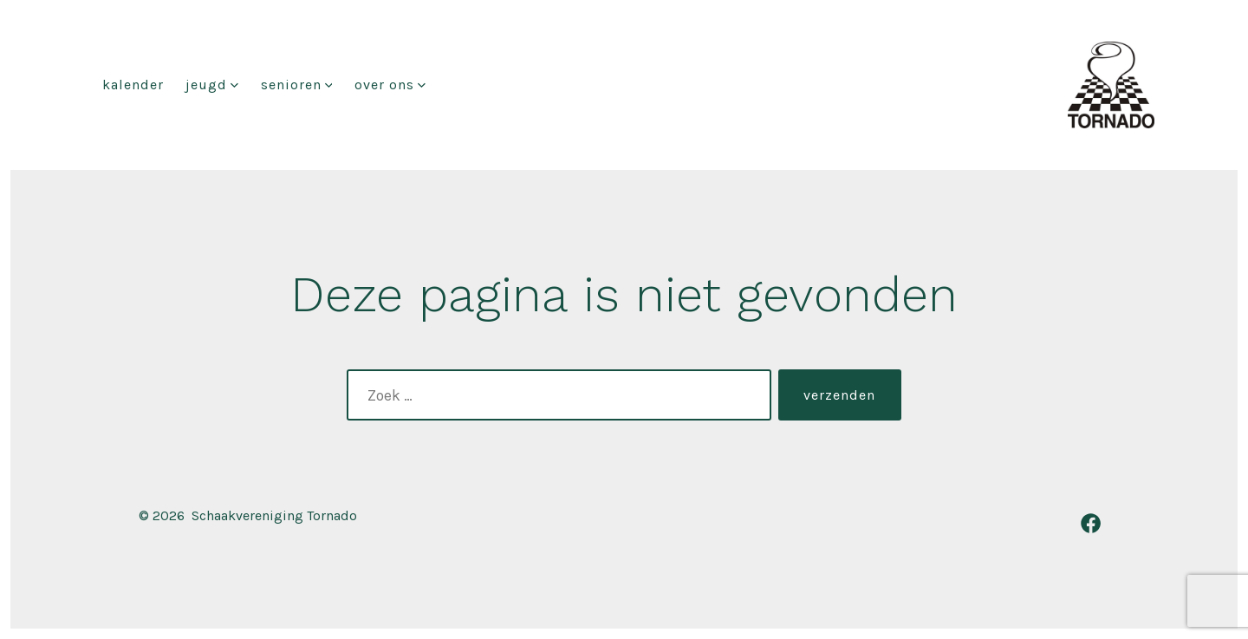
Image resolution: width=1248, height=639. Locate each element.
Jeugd (211, 84)
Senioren (297, 84)
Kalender (133, 84)
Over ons (390, 84)
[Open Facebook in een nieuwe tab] (1090, 523)
